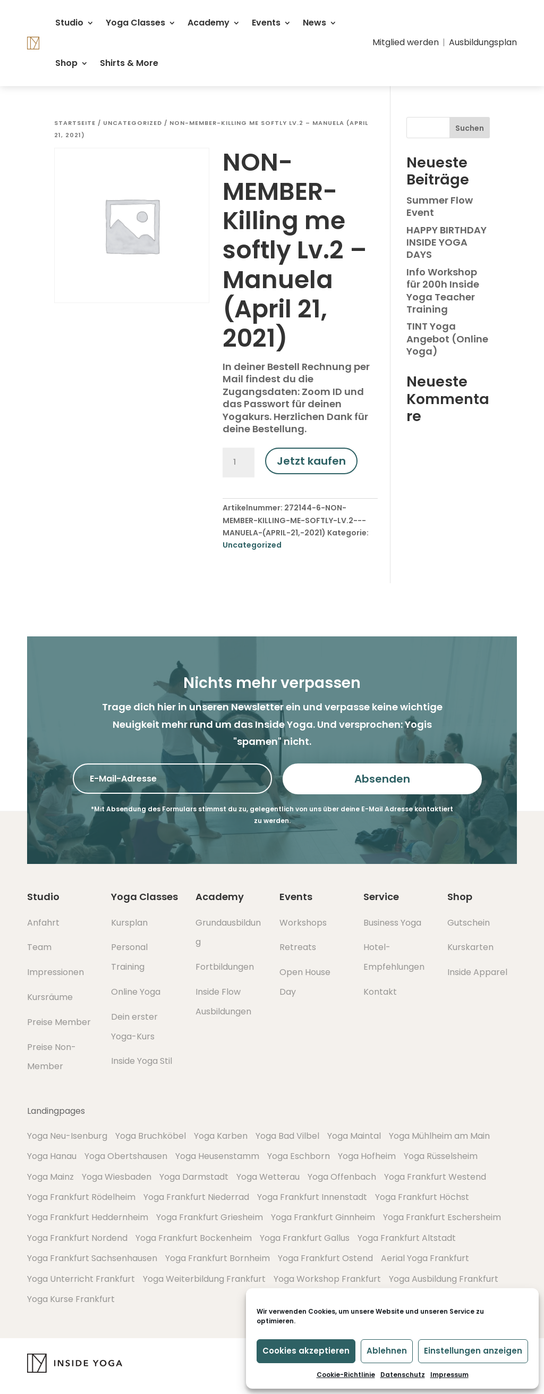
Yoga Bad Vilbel (287, 1136)
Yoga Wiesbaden (116, 1177)
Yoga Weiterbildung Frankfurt (204, 1279)
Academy (209, 22)
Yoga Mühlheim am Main (439, 1136)
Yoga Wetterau (268, 1177)
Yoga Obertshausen (125, 1156)
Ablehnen (387, 1350)
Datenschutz (402, 1374)
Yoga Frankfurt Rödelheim (81, 1197)
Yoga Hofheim (367, 1156)
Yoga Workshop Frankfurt (327, 1279)
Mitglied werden (405, 42)
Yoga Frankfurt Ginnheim (323, 1217)
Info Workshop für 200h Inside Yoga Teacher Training (442, 290)
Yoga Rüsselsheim (441, 1156)
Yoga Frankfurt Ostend (325, 1258)
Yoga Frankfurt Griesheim (209, 1217)
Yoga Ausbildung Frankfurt (443, 1279)
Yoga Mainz (50, 1177)
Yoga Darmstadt (193, 1177)
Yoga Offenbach (342, 1177)
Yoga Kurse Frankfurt (71, 1299)
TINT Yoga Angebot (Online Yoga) (447, 339)
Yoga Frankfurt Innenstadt (312, 1197)
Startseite (75, 123)
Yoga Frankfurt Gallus (305, 1238)
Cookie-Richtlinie (346, 1374)
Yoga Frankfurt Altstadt (407, 1238)
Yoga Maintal (354, 1136)
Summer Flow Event (439, 206)
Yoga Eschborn (298, 1156)
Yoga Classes (135, 22)
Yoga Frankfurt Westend (435, 1177)
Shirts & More (129, 63)
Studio (69, 22)
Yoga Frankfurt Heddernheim (87, 1217)
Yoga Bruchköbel (150, 1136)
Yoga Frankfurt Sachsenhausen (92, 1258)
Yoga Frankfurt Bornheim (217, 1258)
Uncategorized (132, 123)
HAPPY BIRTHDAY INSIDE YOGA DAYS (446, 242)
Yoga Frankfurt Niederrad (196, 1197)
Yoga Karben (221, 1136)
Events (266, 22)
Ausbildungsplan (483, 42)
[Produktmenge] (238, 462)
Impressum (449, 1374)
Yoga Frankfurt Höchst (422, 1197)
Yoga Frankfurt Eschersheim (442, 1217)
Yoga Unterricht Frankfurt (81, 1279)
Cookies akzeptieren (306, 1350)
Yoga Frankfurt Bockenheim (193, 1238)
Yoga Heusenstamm (217, 1156)
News (314, 22)
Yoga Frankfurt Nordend (77, 1238)
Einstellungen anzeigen (473, 1350)
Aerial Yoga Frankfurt (425, 1258)
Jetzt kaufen (311, 461)
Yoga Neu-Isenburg (67, 1136)
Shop (66, 63)
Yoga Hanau (51, 1156)
